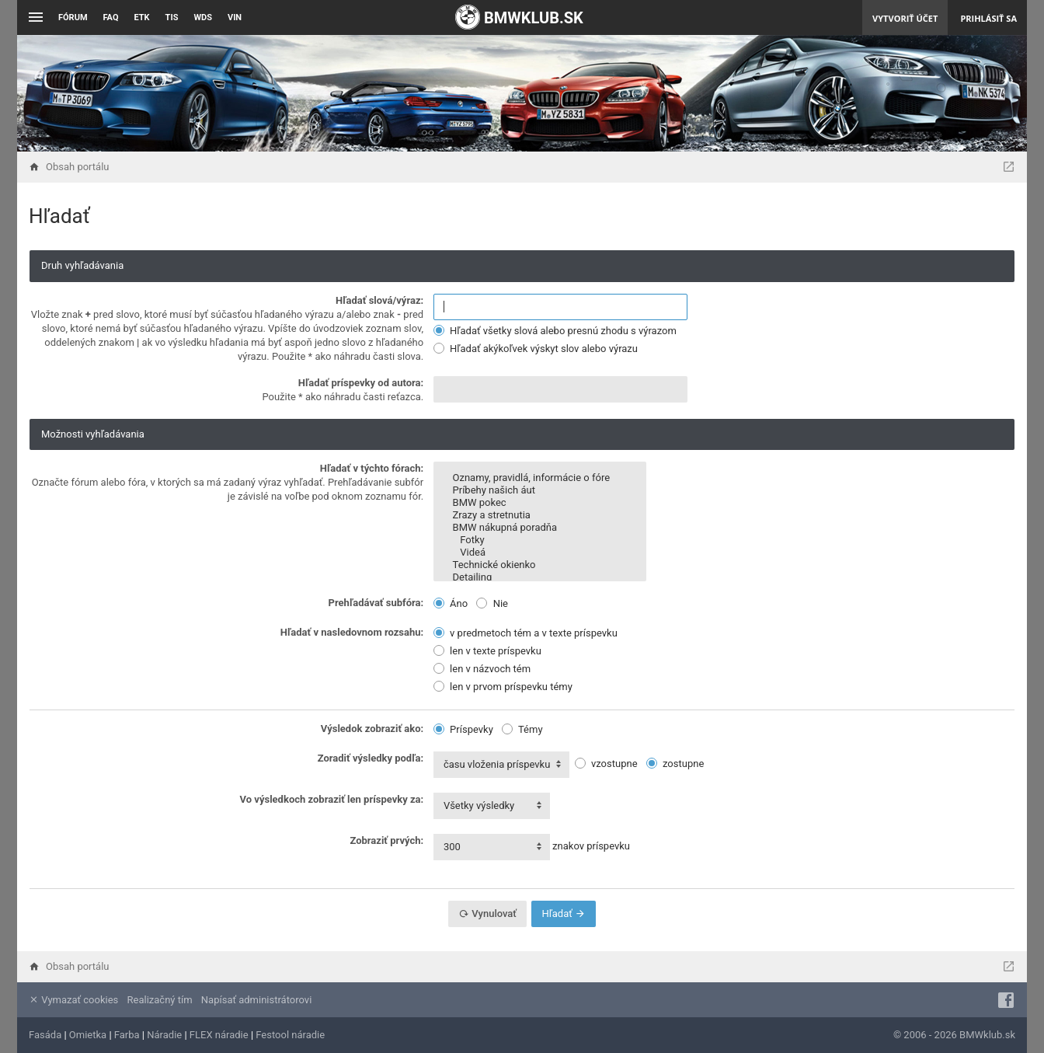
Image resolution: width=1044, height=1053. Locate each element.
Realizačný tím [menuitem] (160, 1000)
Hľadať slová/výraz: (379, 300)
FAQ (111, 17)
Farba (127, 1035)
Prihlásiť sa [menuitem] (988, 18)
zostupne (675, 763)
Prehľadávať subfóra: (376, 602)
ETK (142, 17)
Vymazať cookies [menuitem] (73, 999)
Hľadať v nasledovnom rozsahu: (351, 632)
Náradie (164, 1035)
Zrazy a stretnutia (540, 515)
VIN (235, 17)
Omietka (87, 1035)
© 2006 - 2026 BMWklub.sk (954, 1035)
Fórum (73, 17)
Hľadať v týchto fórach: (371, 468)
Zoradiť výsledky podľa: (371, 758)
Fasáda (45, 1035)
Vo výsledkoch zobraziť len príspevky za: (332, 799)
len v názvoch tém (482, 669)
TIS (172, 17)
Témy (522, 729)
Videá (540, 552)
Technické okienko (540, 565)
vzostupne (606, 763)
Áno (450, 603)
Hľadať (563, 913)
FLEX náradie (219, 1035)
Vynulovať (487, 913)
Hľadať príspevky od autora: (360, 383)
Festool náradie (290, 1035)
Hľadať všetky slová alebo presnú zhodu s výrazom (555, 330)
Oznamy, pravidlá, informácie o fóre (540, 478)
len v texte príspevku (487, 651)
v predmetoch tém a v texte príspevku (525, 633)
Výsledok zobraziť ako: (372, 728)
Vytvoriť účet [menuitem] (905, 18)
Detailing (540, 577)
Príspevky (463, 729)
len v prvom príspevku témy (502, 686)
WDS (202, 17)
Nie (492, 603)
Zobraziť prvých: (386, 840)
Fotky (540, 540)
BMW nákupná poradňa (540, 527)
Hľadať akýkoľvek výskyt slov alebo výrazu (535, 348)
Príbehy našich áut (540, 490)
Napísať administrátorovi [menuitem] (256, 1000)
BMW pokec (540, 503)
